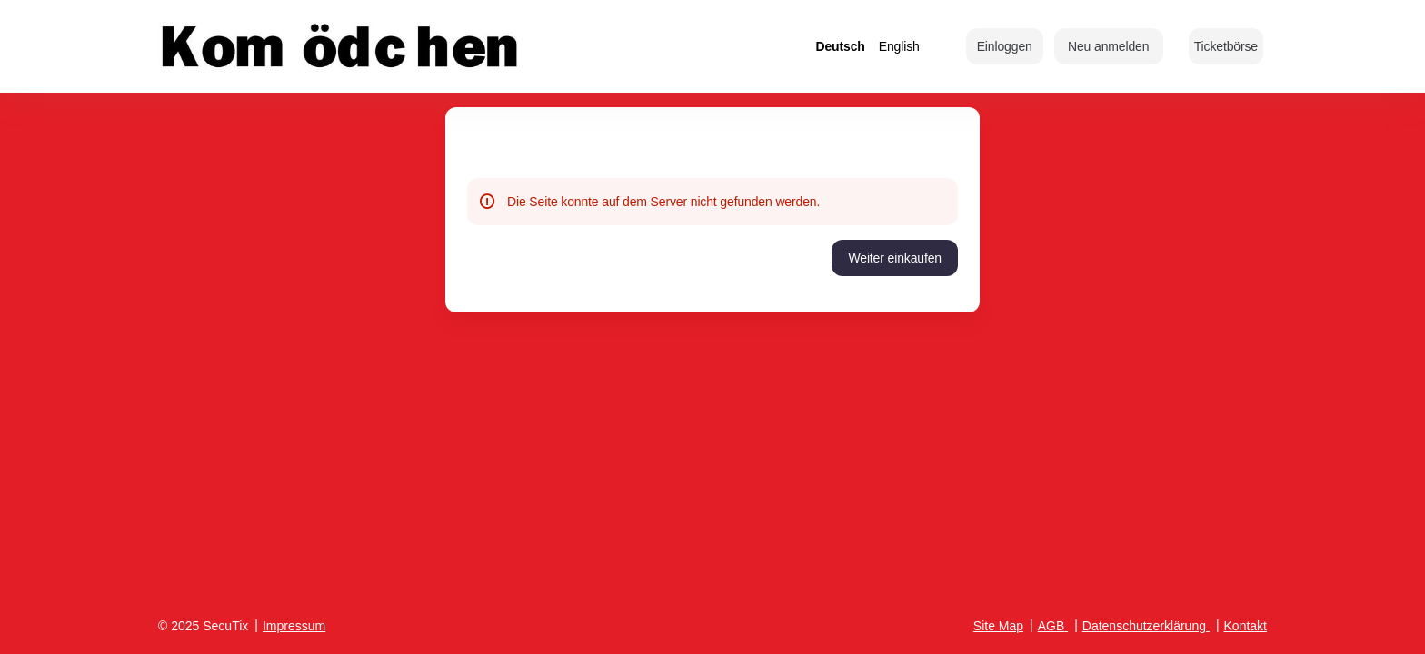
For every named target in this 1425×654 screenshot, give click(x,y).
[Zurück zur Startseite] (340, 46)
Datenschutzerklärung (1144, 626)
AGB (1051, 626)
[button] (1226, 46)
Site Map (998, 626)
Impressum (294, 626)
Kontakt (1245, 626)
